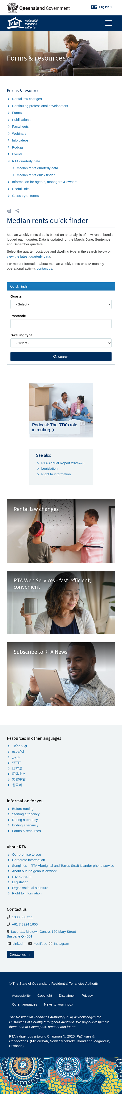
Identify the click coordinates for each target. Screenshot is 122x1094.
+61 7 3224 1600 (25, 924)
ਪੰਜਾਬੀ (16, 762)
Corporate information (28, 860)
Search (61, 357)
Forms (17, 113)
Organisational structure (30, 888)
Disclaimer (67, 995)
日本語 (17, 768)
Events (17, 154)
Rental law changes (27, 99)
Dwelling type (21, 335)
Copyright (44, 995)
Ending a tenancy (25, 825)
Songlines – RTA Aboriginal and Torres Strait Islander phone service (63, 865)
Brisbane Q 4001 (19, 936)
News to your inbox (58, 1004)
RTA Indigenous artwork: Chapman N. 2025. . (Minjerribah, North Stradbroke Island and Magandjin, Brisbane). (59, 1041)
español (18, 751)
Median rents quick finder (36, 175)
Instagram (61, 943)
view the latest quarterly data (28, 256)
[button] (17, 211)
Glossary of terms (25, 196)
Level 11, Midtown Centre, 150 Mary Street (43, 931)
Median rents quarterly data (37, 168)
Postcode (18, 316)
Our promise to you (26, 854)
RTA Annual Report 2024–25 (63, 463)
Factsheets (20, 126)
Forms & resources (26, 831)
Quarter (16, 296)
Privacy (87, 995)
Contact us (20, 954)
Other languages (24, 1004)
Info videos (20, 140)
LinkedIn (18, 943)
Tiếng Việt (19, 746)
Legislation (49, 468)
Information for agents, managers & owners (44, 182)
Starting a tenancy (26, 814)
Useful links (21, 189)
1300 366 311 (22, 917)
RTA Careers (21, 877)
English (105, 7)
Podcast (18, 147)
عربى (16, 757)
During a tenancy (25, 820)
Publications (21, 120)
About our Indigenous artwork (34, 871)
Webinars (19, 133)
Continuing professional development (40, 106)
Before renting (22, 809)
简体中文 (19, 774)
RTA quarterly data (26, 161)
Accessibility (21, 995)
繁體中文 (19, 779)
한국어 (17, 785)
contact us (44, 268)
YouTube (40, 943)
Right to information (56, 474)
